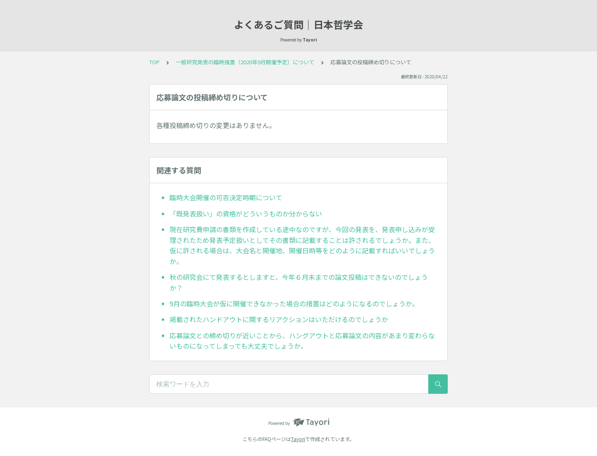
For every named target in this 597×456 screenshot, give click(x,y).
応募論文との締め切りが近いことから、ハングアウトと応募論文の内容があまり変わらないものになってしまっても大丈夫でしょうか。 (302, 340)
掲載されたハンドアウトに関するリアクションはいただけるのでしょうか (279, 319)
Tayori (298, 438)
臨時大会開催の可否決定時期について (226, 197)
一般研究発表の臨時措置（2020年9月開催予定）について (245, 62)
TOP (154, 62)
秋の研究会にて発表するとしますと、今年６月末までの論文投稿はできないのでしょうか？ (299, 282)
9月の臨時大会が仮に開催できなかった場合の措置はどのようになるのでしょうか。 (294, 303)
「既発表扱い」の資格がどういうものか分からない (246, 213)
